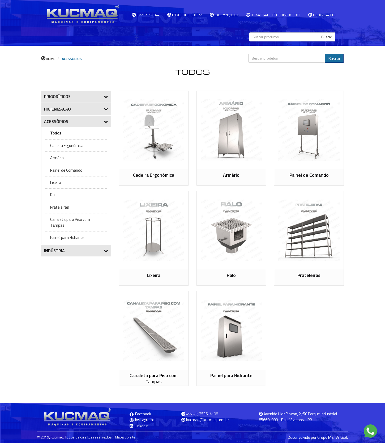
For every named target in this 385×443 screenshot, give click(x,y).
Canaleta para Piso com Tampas (70, 222)
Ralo (54, 195)
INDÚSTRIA (76, 250)
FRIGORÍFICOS (76, 96)
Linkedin (139, 426)
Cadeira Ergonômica (66, 145)
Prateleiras (59, 207)
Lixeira (55, 182)
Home (48, 58)
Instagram (141, 420)
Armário (57, 158)
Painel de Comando (66, 170)
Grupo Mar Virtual (332, 437)
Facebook (140, 414)
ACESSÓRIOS (71, 58)
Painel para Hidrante (67, 237)
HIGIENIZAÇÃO (76, 109)
